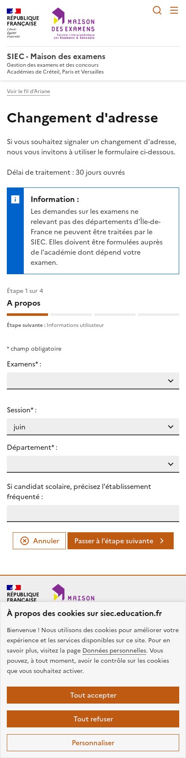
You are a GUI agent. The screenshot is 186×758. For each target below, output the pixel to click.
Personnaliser (93, 743)
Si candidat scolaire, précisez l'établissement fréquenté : (79, 491)
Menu (174, 10)
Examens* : (24, 364)
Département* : (32, 447)
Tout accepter (93, 695)
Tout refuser (93, 719)
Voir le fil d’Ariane (28, 91)
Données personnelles (114, 650)
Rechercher (157, 10)
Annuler (39, 541)
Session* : (22, 410)
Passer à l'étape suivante (120, 541)
